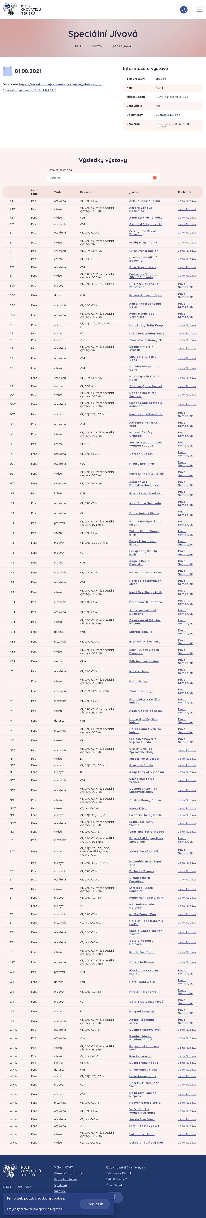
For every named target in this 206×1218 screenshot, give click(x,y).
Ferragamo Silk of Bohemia (143, 232)
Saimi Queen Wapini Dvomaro (144, 651)
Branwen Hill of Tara (145, 641)
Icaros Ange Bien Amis (146, 414)
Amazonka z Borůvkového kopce (144, 483)
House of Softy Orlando (140, 434)
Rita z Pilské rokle (142, 991)
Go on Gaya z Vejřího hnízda (145, 730)
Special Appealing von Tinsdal (145, 932)
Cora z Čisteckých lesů (146, 1001)
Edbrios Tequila (140, 631)
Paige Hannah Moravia (146, 897)
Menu (199, 7)
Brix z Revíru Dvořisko (146, 493)
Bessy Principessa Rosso (142, 542)
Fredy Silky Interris (143, 242)
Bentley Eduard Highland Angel (140, 1038)
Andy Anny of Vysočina (146, 772)
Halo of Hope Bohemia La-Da (146, 922)
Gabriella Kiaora (141, 962)
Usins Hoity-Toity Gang (146, 333)
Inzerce (60, 1191)
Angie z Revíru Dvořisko (140, 562)
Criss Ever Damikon (143, 251)
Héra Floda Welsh (142, 982)
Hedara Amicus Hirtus (145, 572)
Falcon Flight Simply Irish (144, 532)
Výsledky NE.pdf (168, 115)
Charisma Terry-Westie (146, 831)
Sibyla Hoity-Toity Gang (142, 358)
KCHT (79, 46)
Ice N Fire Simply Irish (145, 592)
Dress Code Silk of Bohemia (143, 259)
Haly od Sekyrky (141, 1011)
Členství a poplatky (69, 1173)
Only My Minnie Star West (144, 1084)
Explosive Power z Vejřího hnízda (142, 740)
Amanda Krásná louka (146, 217)
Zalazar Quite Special (145, 386)
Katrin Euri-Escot (142, 952)
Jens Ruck (187, 201)
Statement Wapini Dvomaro (142, 612)
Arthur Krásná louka (144, 201)
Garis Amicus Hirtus (144, 513)
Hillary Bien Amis (142, 463)
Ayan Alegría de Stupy (146, 711)
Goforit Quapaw (141, 454)
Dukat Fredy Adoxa (143, 1062)
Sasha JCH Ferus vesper (141, 780)
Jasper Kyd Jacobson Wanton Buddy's (145, 444)
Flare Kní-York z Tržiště (146, 473)
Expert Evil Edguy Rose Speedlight (146, 840)
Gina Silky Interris (142, 267)
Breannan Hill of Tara (145, 602)
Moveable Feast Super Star (145, 863)
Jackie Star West (142, 1119)
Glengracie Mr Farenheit (140, 879)
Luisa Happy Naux (142, 1076)
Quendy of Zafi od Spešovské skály (143, 790)
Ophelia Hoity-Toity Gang (144, 368)
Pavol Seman (185, 285)
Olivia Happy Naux (143, 1069)
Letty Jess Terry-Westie (142, 823)
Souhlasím (94, 1204)
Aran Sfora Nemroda (145, 503)
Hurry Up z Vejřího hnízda (143, 720)
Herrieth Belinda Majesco (141, 906)
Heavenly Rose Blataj (145, 1102)
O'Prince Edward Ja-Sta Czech (144, 285)
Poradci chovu (65, 1179)
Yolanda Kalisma (141, 1134)
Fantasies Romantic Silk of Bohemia (144, 275)
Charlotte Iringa (141, 691)
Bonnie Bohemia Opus (145, 295)
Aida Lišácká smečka (145, 851)
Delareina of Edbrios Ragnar (145, 622)
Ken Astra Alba (140, 1056)
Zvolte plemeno (60, 170)
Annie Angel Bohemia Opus (145, 305)
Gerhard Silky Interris (145, 224)
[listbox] (103, 178)
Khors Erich (138, 808)
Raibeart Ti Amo (141, 871)
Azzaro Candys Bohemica (140, 209)
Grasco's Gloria (141, 765)
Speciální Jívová (121, 46)
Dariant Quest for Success (142, 394)
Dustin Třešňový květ (145, 1029)
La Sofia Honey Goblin (146, 815)
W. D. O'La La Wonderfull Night (142, 1111)
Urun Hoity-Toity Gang (146, 325)
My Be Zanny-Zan (142, 914)
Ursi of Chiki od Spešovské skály (141, 750)
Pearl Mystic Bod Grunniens (142, 315)
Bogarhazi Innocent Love (144, 1048)
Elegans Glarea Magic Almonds (145, 404)
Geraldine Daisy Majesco (141, 942)
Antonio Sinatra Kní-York (144, 424)
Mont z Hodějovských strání (145, 523)
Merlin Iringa (138, 681)
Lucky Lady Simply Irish (143, 552)
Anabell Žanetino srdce (142, 1021)
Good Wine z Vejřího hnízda (144, 701)
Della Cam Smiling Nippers (142, 1094)
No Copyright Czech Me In (144, 378)
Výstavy (97, 46)
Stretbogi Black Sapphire (141, 889)
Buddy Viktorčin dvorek (141, 348)
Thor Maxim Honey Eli (145, 340)
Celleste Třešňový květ (146, 1142)
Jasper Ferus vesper (144, 758)
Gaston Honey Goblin (145, 800)
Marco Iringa (139, 671)
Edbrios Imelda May (144, 661)
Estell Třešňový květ (144, 1126)
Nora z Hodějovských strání (145, 582)
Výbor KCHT (63, 1167)
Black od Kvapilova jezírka (143, 972)
